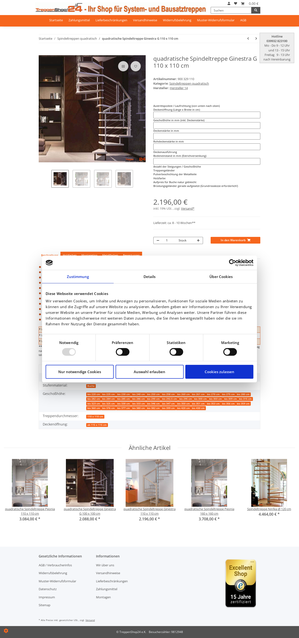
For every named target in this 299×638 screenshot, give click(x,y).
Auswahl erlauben (149, 371)
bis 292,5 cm (169, 398)
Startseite (56, 20)
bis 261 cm (198, 394)
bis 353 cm (213, 403)
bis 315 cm (245, 398)
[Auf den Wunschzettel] (135, 66)
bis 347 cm (168, 403)
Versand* (187, 208)
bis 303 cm (215, 398)
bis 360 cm (93, 408)
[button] (229, 3)
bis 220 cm (93, 394)
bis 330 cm (123, 403)
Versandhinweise (145, 20)
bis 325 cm (108, 403)
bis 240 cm (138, 394)
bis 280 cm (243, 394)
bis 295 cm (185, 398)
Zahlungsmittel (79, 20)
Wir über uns (105, 565)
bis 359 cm (243, 403)
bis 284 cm (108, 398)
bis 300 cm (200, 398)
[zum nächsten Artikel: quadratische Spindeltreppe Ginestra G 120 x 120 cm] (256, 38)
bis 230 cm (123, 394)
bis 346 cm (153, 403)
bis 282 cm (93, 398)
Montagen (103, 597)
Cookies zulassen (219, 371)
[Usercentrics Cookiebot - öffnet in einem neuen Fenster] (232, 262)
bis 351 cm (198, 403)
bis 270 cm (213, 394)
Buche (91, 385)
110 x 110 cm (95, 416)
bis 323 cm (93, 403)
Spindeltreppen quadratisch (189, 83)
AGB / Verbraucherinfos (55, 565)
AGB (243, 20)
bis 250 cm (153, 394)
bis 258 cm (168, 394)
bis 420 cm (183, 408)
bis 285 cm (123, 398)
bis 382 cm (153, 408)
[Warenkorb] (249, 3)
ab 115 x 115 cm (97, 424)
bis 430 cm (198, 408)
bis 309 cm (230, 398)
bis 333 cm (138, 403)
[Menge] (169, 240)
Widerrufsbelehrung (177, 20)
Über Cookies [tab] (221, 276)
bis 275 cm (228, 394)
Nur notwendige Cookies (79, 371)
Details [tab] (150, 276)
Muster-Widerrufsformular (216, 20)
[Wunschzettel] (235, 3)
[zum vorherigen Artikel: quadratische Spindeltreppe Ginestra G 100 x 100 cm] (248, 38)
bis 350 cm (183, 403)
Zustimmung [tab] (78, 276)
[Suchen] (231, 10)
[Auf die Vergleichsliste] (123, 66)
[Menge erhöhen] (198, 240)
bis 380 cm (138, 408)
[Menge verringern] (158, 240)
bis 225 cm (108, 394)
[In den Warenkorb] (42, 53)
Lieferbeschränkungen (111, 20)
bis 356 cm (228, 403)
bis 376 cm (108, 408)
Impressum (47, 597)
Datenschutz (48, 589)
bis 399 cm (168, 408)
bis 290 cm (153, 398)
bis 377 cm (123, 408)
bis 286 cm (138, 398)
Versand (90, 620)
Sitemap (44, 605)
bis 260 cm (183, 394)
